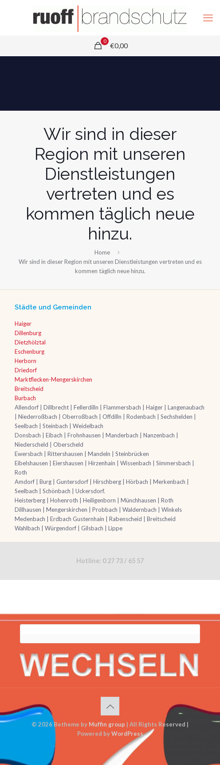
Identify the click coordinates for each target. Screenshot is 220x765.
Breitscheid (29, 388)
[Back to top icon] (110, 706)
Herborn (25, 360)
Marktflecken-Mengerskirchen (53, 379)
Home (102, 252)
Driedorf (26, 370)
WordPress (127, 733)
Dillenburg (28, 332)
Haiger (23, 323)
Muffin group (107, 724)
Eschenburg (29, 351)
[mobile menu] (208, 17)
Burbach (25, 398)
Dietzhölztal (30, 342)
